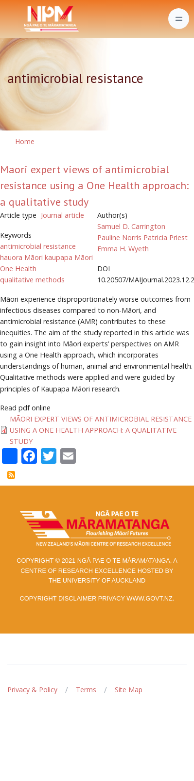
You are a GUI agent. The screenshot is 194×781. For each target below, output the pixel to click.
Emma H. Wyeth (123, 248)
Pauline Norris (119, 237)
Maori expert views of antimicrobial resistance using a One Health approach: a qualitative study (94, 186)
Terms (86, 689)
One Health (18, 268)
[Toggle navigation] (178, 18)
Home (25, 141)
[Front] (27, 19)
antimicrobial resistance (38, 246)
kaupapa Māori (69, 257)
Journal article (62, 215)
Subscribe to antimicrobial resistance (11, 475)
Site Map (128, 689)
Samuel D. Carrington (131, 226)
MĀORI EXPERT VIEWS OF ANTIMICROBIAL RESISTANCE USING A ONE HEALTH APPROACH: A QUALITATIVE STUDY (101, 430)
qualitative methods (32, 279)
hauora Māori (21, 257)
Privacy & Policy (32, 689)
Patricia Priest (165, 237)
